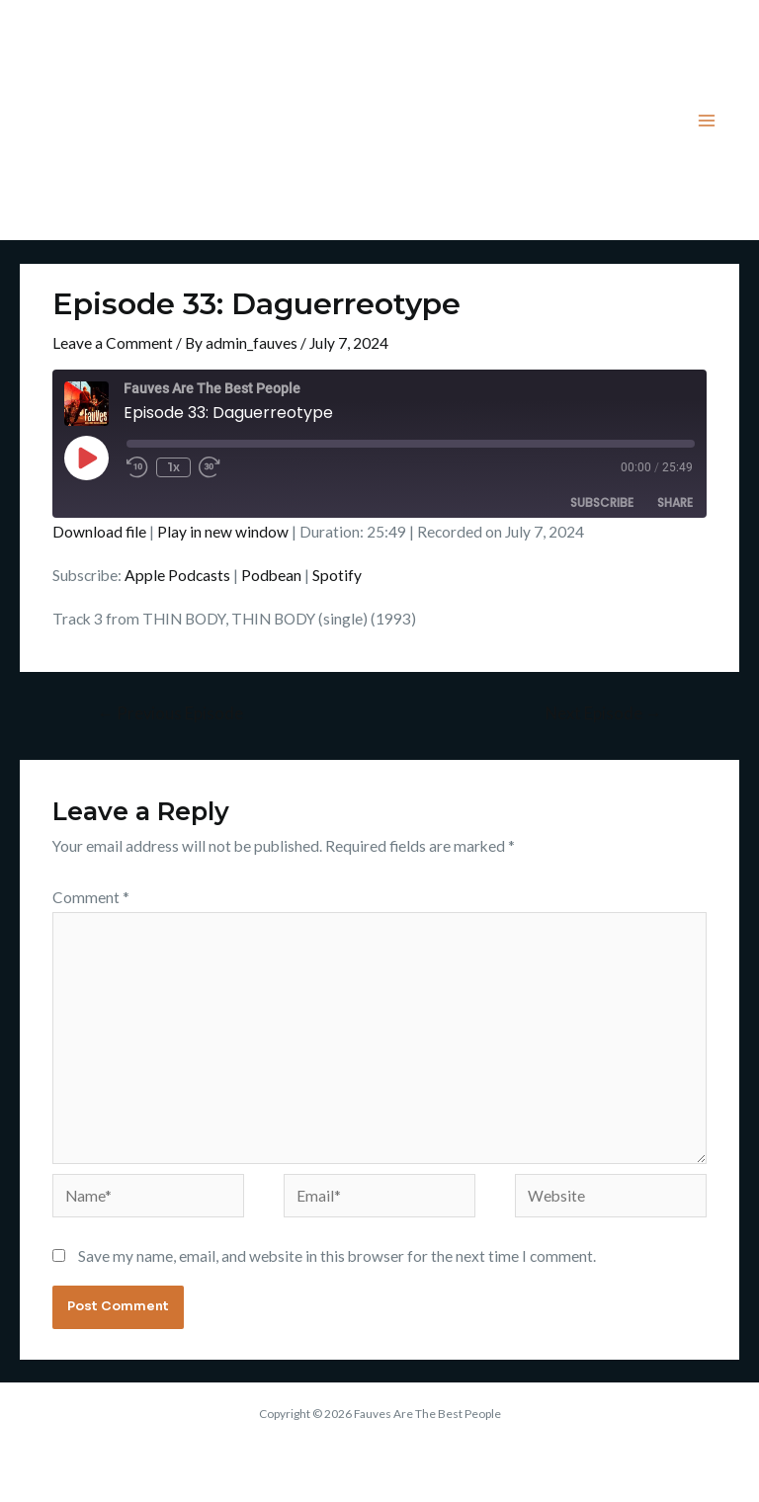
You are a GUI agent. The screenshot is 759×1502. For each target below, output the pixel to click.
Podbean (271, 575)
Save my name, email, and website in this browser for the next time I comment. (337, 1256)
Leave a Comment (112, 343)
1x (173, 466)
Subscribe (601, 502)
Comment (90, 897)
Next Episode (604, 713)
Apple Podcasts (177, 575)
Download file (99, 532)
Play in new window (223, 532)
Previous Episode (170, 713)
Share (675, 502)
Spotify (337, 575)
